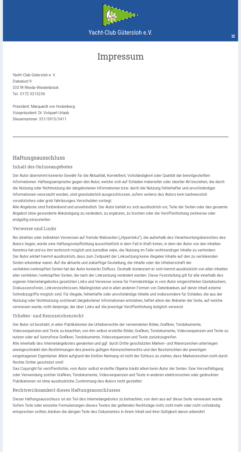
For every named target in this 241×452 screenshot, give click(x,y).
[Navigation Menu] (233, 36)
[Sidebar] (8, 36)
